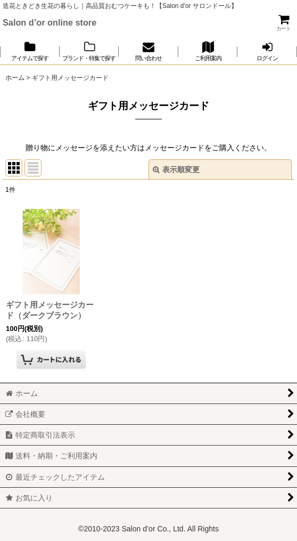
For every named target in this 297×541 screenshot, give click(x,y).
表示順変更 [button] (176, 169)
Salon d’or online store (49, 22)
